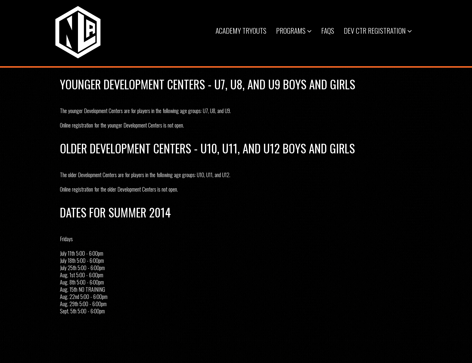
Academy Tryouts (241, 30)
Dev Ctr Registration (378, 30)
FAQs (327, 30)
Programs (294, 30)
